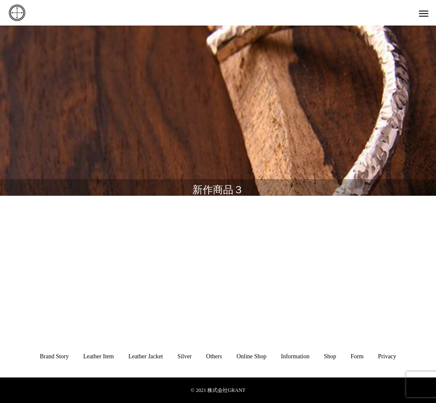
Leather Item (98, 356)
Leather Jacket (145, 356)
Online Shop (251, 356)
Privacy (387, 356)
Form (356, 356)
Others (214, 356)
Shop (330, 356)
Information (295, 356)
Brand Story (54, 356)
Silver (185, 356)
